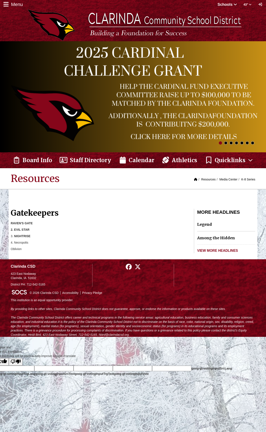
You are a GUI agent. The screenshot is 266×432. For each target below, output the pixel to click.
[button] (229, 160)
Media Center (228, 179)
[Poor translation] (16, 362)
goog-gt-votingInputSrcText (55, 374)
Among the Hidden (216, 237)
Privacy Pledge (92, 293)
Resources (208, 179)
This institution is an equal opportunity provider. (42, 300)
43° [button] (247, 4)
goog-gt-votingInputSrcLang (211, 368)
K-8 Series (248, 179)
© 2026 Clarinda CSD (44, 293)
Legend (204, 224)
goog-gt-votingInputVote (131, 374)
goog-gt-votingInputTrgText (94, 374)
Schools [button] (227, 4)
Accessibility (70, 293)
